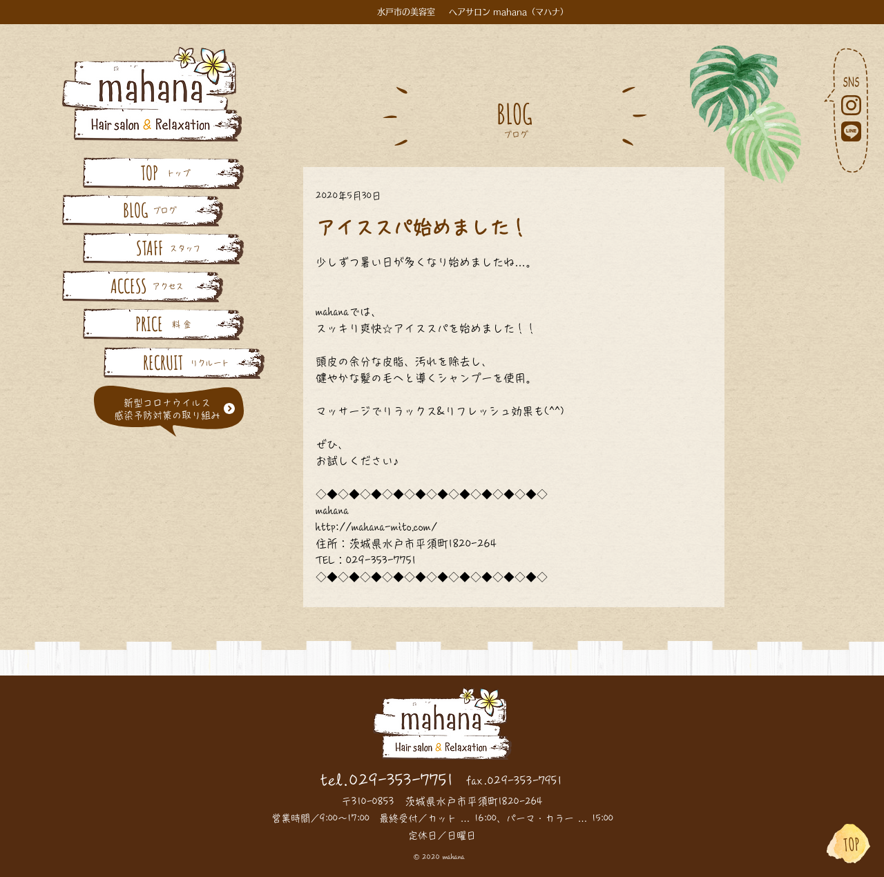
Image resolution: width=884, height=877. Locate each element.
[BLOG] (135, 210)
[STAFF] (149, 248)
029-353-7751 (401, 780)
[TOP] (149, 172)
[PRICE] (149, 324)
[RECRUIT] (163, 362)
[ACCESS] (128, 286)
